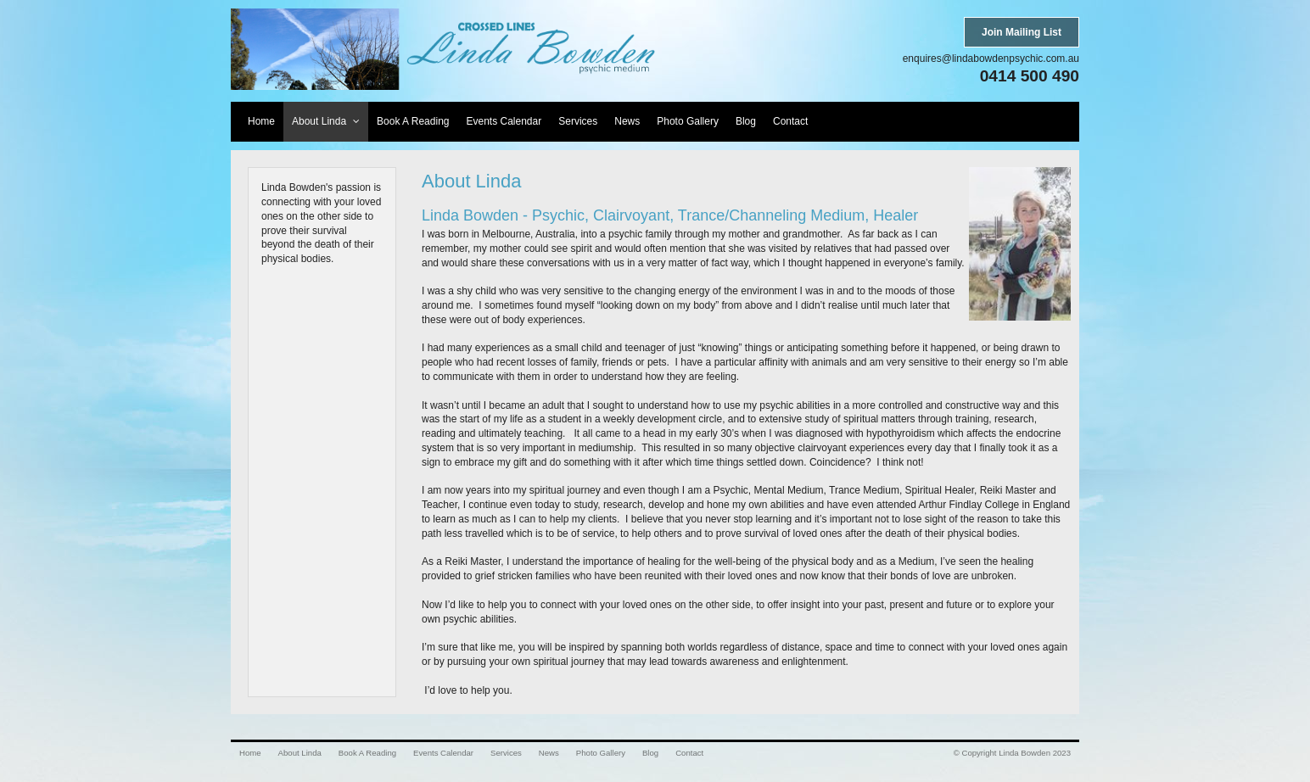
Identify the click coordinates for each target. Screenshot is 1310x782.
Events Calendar (443, 752)
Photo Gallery (600, 752)
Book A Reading (367, 752)
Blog (650, 752)
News (549, 752)
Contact (689, 752)
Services (506, 752)
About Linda (300, 752)
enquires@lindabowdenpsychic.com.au (991, 58)
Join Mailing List (1021, 32)
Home (250, 752)
